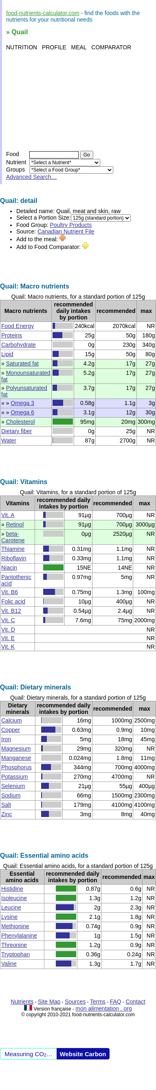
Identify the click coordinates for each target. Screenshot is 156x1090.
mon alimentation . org (103, 1008)
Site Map (49, 1001)
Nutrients (22, 1001)
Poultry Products (71, 225)
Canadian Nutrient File (65, 231)
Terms (97, 1001)
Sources (75, 1001)
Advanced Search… (31, 177)
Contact (135, 1001)
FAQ (115, 1001)
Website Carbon (83, 1053)
